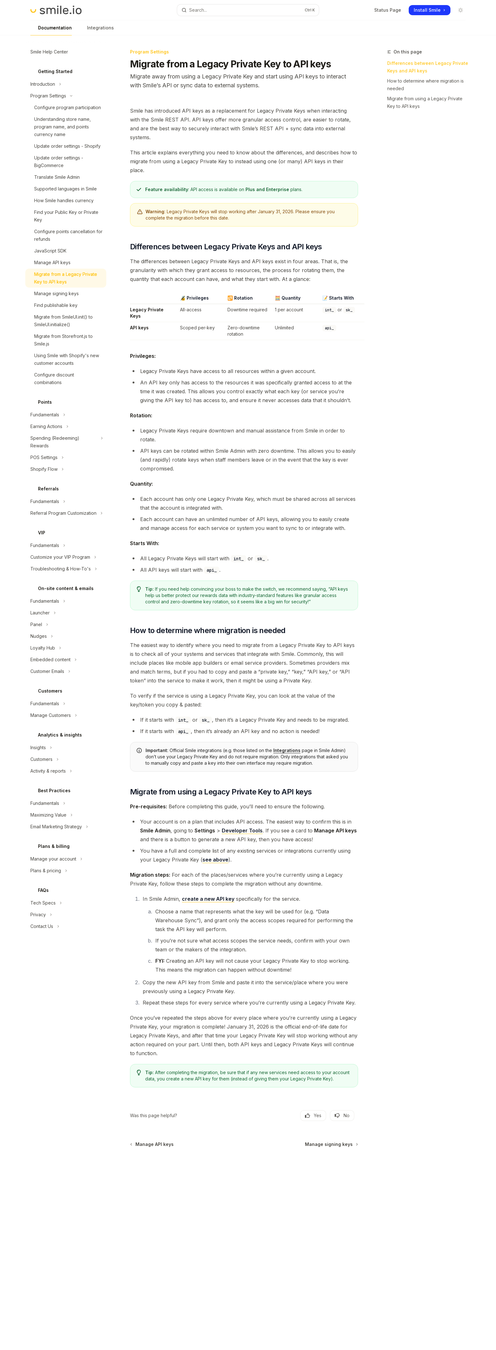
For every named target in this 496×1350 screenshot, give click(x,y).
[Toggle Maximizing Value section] (65, 815)
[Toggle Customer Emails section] (65, 671)
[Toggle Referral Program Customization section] (65, 513)
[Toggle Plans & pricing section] (65, 870)
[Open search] (248, 10)
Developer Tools (242, 830)
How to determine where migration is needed (425, 84)
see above (215, 859)
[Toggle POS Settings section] (65, 457)
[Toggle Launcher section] (65, 613)
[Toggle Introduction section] (65, 84)
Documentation (51, 30)
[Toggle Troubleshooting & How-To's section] (65, 569)
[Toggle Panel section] (65, 624)
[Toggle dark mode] (461, 10)
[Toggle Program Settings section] (65, 96)
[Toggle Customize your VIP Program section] (65, 557)
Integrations (96, 30)
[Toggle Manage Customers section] (65, 715)
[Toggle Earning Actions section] (65, 426)
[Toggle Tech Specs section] (65, 903)
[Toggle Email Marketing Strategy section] (65, 826)
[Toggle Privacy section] (65, 914)
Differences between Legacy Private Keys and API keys (427, 66)
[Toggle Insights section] (65, 747)
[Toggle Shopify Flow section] (65, 469)
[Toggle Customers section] (65, 759)
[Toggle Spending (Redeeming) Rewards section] (65, 441)
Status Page (387, 10)
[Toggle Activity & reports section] (65, 771)
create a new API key (208, 899)
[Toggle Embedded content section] (65, 659)
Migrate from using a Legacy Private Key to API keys (424, 102)
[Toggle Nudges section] (65, 636)
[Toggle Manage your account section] (65, 859)
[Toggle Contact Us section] (65, 926)
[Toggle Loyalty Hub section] (65, 648)
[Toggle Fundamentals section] (65, 414)
